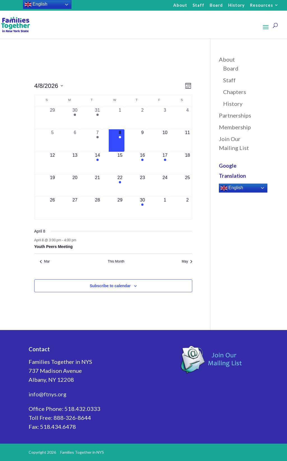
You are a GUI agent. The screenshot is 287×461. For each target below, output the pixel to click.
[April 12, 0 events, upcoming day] (52, 163)
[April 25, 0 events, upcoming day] (187, 185)
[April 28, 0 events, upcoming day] (97, 208)
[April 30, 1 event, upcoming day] (142, 208)
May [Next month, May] (187, 261)
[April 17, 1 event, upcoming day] (165, 163)
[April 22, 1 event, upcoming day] (120, 185)
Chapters (234, 91)
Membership (235, 127)
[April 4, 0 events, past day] (187, 118)
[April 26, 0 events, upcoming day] (52, 208)
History (236, 5)
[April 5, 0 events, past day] (52, 140)
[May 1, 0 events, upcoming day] (165, 208)
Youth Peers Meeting (53, 246)
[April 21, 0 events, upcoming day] (97, 185)
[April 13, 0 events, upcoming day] (75, 163)
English (232, 188)
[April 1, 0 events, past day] (120, 118)
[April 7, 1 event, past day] (97, 140)
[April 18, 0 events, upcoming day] (187, 163)
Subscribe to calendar (110, 286)
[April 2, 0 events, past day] (142, 118)
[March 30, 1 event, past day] (75, 118)
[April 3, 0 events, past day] (165, 118)
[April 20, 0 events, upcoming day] (75, 185)
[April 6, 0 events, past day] (75, 140)
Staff (198, 5)
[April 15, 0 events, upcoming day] (120, 163)
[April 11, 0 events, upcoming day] (187, 140)
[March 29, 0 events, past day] (52, 118)
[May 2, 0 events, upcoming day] (187, 208)
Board (216, 5)
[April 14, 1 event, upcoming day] (97, 163)
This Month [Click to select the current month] (116, 261)
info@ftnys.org (47, 394)
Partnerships (235, 115)
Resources (261, 5)
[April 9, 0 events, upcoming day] (142, 140)
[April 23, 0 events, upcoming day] (142, 185)
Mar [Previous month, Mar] (45, 261)
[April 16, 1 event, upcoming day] (142, 163)
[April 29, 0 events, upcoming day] (120, 208)
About (180, 5)
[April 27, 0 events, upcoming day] (75, 208)
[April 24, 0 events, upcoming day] (165, 185)
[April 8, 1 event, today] (120, 140)
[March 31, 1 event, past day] (97, 118)
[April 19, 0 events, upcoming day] (52, 185)
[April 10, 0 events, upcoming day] (165, 140)
